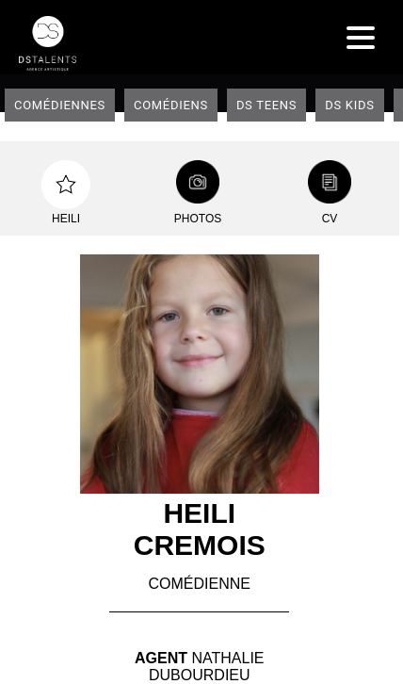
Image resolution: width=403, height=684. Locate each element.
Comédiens (171, 105)
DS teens (266, 105)
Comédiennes (59, 105)
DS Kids (349, 105)
